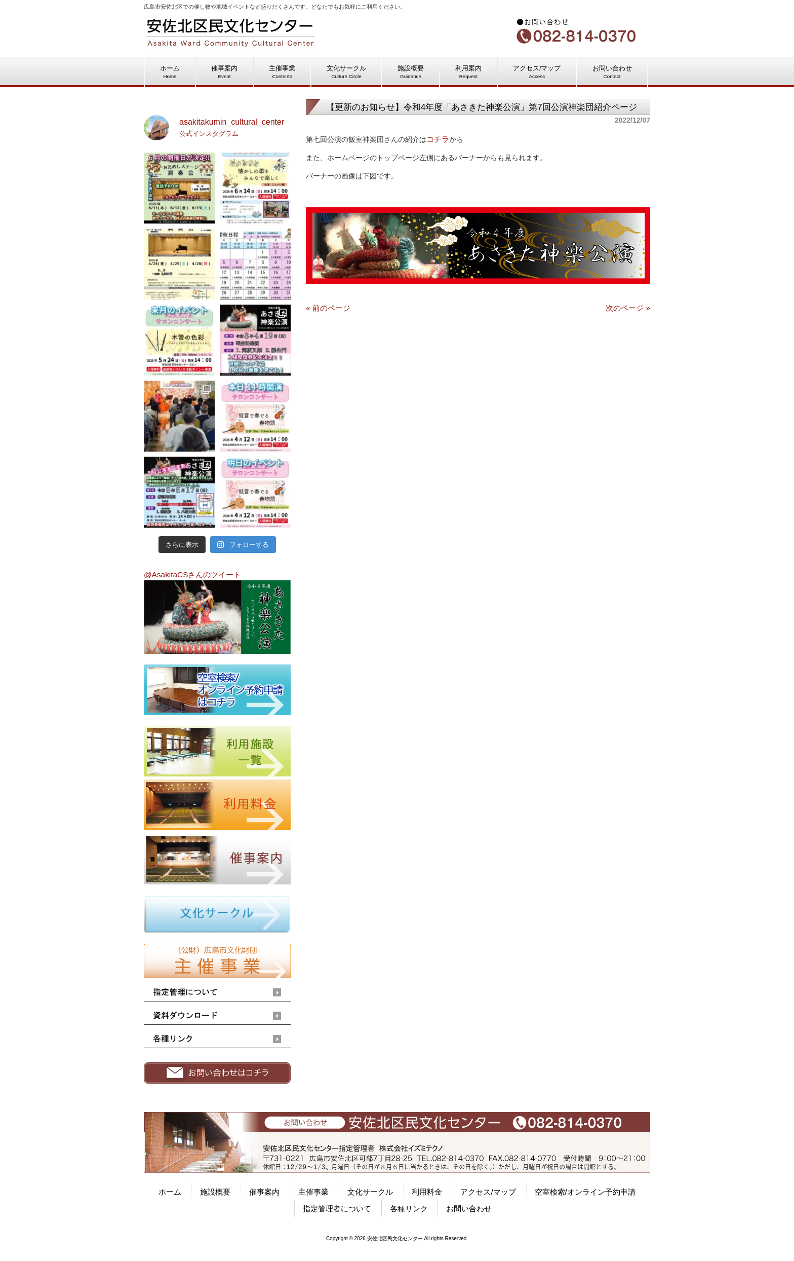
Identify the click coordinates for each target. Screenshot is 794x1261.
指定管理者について (337, 1208)
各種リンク (409, 1208)
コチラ (437, 139)
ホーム (169, 1192)
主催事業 (313, 1192)
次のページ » (628, 308)
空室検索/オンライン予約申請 (585, 1192)
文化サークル (370, 1192)
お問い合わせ (469, 1208)
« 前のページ (328, 308)
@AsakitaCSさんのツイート (192, 574)
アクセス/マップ (487, 1192)
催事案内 (264, 1192)
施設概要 (215, 1192)
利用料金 (427, 1192)
